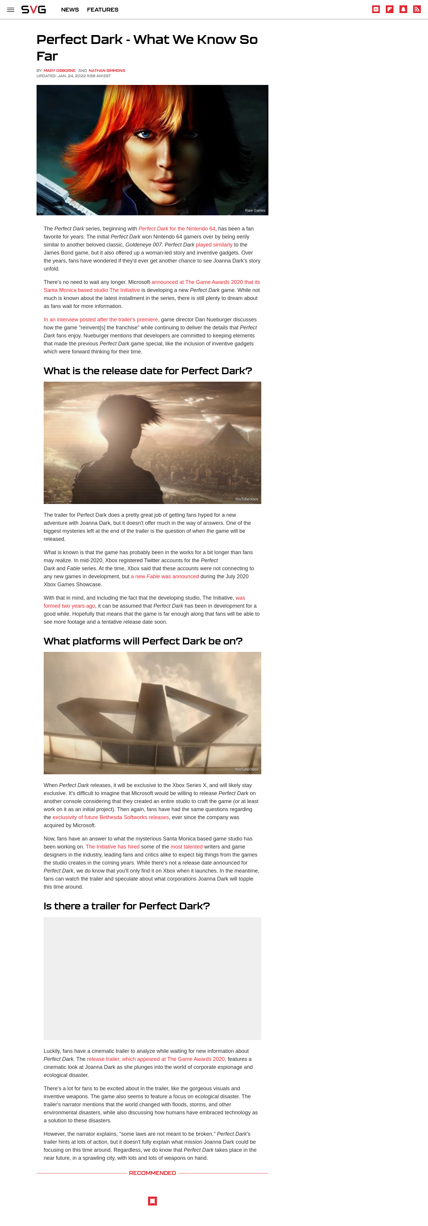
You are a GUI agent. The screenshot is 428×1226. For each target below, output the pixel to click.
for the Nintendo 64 (177, 229)
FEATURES (103, 9)
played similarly (214, 245)
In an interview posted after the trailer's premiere (101, 320)
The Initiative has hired (113, 847)
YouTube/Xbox (246, 499)
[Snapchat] (403, 12)
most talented (187, 847)
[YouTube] (376, 12)
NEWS (70, 9)
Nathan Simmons (107, 70)
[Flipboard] (390, 12)
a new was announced (165, 576)
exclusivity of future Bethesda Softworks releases (111, 817)
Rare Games (255, 210)
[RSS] (417, 12)
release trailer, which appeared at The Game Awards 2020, (156, 1059)
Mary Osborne (59, 70)
